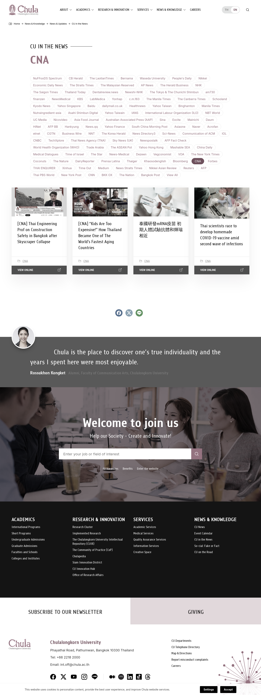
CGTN (51, 133)
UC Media (40, 120)
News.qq (92, 126)
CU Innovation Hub (83, 569)
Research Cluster (82, 527)
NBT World (212, 113)
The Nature (60, 161)
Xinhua (67, 168)
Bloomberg (180, 161)
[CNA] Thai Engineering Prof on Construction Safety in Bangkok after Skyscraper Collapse (37, 233)
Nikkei (202, 78)
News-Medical (119, 154)
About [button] (64, 9)
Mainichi (193, 120)
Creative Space (142, 552)
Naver (196, 126)
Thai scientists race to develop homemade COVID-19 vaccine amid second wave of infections (221, 235)
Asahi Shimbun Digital (83, 113)
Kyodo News (41, 106)
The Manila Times (158, 99)
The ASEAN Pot (121, 147)
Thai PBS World (43, 175)
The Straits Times (82, 85)
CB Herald (76, 78)
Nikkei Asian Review (163, 168)
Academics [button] (83, 9)
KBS (80, 99)
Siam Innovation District (87, 563)
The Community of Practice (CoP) (92, 550)
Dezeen (141, 154)
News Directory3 (144, 133)
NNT (91, 133)
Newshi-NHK (134, 92)
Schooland (219, 99)
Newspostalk (149, 140)
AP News (147, 85)
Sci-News (168, 133)
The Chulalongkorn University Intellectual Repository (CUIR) (97, 542)
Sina (162, 120)
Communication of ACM (199, 133)
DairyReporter (84, 161)
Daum (210, 120)
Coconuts (39, 161)
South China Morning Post (149, 126)
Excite (176, 120)
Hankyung (72, 126)
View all (172, 175)
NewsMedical (61, 99)
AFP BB (53, 126)
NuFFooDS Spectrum (47, 78)
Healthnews (137, 106)
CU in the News (203, 540)
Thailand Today (75, 92)
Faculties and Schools (25, 552)
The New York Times (205, 154)
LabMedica (97, 99)
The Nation (126, 175)
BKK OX (107, 175)
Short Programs (21, 533)
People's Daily (182, 78)
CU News (199, 527)
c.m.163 (134, 99)
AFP (203, 168)
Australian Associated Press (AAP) (129, 120)
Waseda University (152, 78)
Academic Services (144, 527)
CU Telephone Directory (185, 647)
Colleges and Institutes (26, 559)
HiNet (37, 126)
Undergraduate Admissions (28, 540)
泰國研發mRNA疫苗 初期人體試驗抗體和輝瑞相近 (161, 230)
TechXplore (56, 140)
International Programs (26, 527)
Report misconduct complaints (189, 660)
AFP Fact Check (176, 140)
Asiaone (179, 126)
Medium (103, 168)
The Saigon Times (45, 92)
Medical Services (143, 533)
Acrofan (212, 126)
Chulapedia (79, 556)
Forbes (212, 161)
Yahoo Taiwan (161, 106)
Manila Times (211, 106)
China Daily (204, 147)
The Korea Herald (114, 133)
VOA (181, 154)
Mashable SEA (180, 147)
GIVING (196, 612)
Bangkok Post (150, 175)
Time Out (85, 168)
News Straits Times (129, 168)
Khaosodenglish (155, 161)
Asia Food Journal (86, 120)
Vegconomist (162, 154)
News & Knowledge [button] (169, 9)
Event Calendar (203, 533)
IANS (135, 113)
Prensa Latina (110, 161)
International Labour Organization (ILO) (171, 113)
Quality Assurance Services (149, 540)
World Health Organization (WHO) (56, 147)
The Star (96, 154)
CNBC (37, 140)
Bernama (127, 78)
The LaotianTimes (102, 78)
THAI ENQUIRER (44, 168)
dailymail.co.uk (112, 106)
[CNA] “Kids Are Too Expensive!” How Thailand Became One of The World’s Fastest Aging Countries (100, 236)
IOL (224, 133)
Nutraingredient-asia (47, 113)
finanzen (39, 99)
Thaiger (132, 161)
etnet (36, 133)
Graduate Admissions (24, 546)
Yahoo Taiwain (115, 113)
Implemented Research (86, 533)
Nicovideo (60, 120)
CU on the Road (203, 552)
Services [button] (143, 9)
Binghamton (186, 106)
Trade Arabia (95, 147)
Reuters (188, 168)
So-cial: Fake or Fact (206, 546)
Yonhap (117, 99)
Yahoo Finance (115, 126)
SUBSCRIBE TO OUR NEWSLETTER (65, 612)
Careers (195, 9)
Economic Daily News (48, 85)
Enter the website (147, 468)
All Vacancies (110, 468)
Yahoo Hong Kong (151, 147)
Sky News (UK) (123, 140)
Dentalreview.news (105, 92)
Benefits (128, 468)
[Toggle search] (247, 9)
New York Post (71, 175)
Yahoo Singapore (69, 106)
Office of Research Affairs (87, 575)
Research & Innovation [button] (113, 9)
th (226, 9)
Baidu (91, 106)
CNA (198, 161)
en (235, 9)
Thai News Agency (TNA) (88, 140)
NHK (198, 85)
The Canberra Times (191, 99)
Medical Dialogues (45, 154)
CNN (91, 175)
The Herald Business (174, 85)
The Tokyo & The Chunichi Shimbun (174, 92)
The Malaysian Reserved (117, 85)
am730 (210, 92)
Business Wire (72, 133)
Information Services (146, 546)
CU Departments (181, 641)
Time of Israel (74, 154)
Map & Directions (181, 653)
